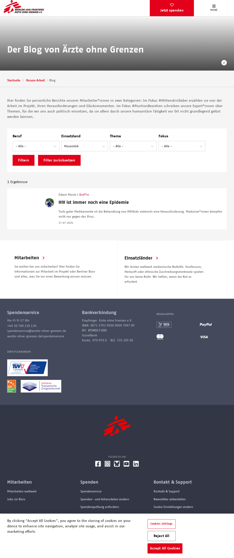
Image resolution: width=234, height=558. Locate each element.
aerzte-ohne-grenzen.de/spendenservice (35, 336)
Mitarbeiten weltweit (21, 491)
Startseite (13, 80)
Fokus (163, 136)
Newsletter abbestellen (170, 499)
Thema (115, 136)
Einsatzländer (138, 258)
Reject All (162, 536)
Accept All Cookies (165, 548)
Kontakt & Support (166, 491)
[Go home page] (24, 6)
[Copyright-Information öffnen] (224, 63)
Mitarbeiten (26, 258)
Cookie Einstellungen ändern (173, 507)
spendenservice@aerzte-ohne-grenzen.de (36, 331)
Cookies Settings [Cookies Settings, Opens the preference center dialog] (161, 523)
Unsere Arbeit (35, 80)
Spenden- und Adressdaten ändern (104, 499)
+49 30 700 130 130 (21, 326)
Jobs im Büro (16, 499)
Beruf (17, 136)
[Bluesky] (117, 465)
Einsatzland (71, 136)
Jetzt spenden (172, 10)
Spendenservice (91, 491)
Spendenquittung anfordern (99, 507)
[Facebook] (98, 465)
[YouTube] (126, 465)
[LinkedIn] (136, 465)
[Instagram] (107, 465)
